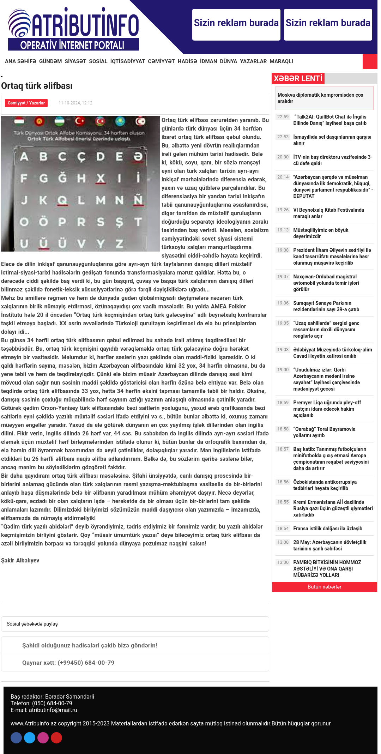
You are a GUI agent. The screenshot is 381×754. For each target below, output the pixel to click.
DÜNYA (228, 61)
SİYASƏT (75, 61)
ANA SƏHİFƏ (20, 61)
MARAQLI (281, 61)
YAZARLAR (253, 61)
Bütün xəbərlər (324, 587)
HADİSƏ (187, 61)
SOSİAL (98, 61)
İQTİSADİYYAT (127, 61)
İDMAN (208, 61)
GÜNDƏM (50, 61)
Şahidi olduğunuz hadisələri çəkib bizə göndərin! (82, 645)
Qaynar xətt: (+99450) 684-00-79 (61, 663)
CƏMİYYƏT (161, 61)
